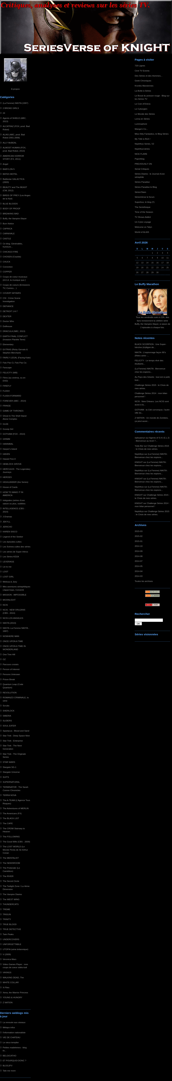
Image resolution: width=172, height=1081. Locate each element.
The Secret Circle (11, 881)
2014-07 (138, 561)
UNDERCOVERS (11, 939)
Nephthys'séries (142, 149)
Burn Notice (8, 223)
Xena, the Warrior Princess (15, 992)
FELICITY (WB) (10, 372)
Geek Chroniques (143, 80)
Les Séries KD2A (11, 556)
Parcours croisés (11, 664)
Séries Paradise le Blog (146, 187)
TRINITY (7, 919)
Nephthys (139, 454)
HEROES (7, 477)
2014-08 (138, 556)
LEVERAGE (8, 561)
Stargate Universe (11, 772)
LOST (5, 571)
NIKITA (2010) (9, 623)
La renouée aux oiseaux (14, 1022)
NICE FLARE (141, 154)
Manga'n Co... (141, 129)
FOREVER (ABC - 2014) (14, 401)
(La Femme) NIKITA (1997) (15, 103)
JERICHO (7, 526)
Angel (5, 164)
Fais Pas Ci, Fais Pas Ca (14, 362)
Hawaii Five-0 (9, 459)
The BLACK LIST (11, 818)
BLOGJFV (7, 1065)
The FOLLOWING (11, 836)
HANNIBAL (8, 444)
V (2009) (7, 954)
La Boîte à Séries (143, 91)
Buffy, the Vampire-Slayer (15, 218)
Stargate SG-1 (9, 767)
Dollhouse (7, 326)
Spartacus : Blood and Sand (16, 731)
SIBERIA (7, 716)
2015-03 (138, 531)
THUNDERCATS (11, 904)
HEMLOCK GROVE (12, 464)
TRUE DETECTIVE (12, 929)
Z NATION (7, 1002)
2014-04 (138, 571)
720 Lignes (140, 65)
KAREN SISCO (10, 531)
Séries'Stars (140, 192)
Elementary (8, 344)
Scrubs (6, 705)
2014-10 (138, 546)
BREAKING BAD (11, 213)
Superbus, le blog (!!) (144, 202)
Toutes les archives (144, 581)
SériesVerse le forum (144, 197)
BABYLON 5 (8, 169)
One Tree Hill (9, 654)
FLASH (6, 391)
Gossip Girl (8, 429)
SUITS (6, 777)
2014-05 (138, 566)
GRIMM (6, 439)
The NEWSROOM (11, 863)
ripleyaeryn (140, 437)
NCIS (5, 605)
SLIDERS (7, 720)
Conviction (8, 267)
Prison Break (9, 679)
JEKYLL (6, 521)
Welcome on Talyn (143, 227)
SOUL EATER (9, 725)
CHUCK (6, 261)
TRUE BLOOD (9, 924)
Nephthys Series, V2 (144, 144)
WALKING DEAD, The (13, 977)
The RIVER (8, 876)
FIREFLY (7, 386)
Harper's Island (10, 449)
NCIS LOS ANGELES (13, 618)
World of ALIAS (142, 232)
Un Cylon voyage (143, 222)
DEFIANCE (8, 306)
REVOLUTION (9, 692)
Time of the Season (144, 212)
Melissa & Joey (10, 581)
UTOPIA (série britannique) (15, 949)
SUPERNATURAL (11, 782)
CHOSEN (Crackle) (12, 256)
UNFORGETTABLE (12, 944)
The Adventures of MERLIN (16, 808)
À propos (15, 89)
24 (4, 113)
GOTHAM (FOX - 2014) (14, 434)
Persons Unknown (11, 674)
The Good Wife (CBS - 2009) (16, 841)
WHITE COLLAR (11, 982)
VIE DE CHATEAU (11, 1037)
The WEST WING (11, 899)
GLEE (5, 424)
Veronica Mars (9, 959)
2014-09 (138, 551)
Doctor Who (8, 321)
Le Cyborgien (141, 109)
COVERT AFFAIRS (12, 293)
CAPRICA (7, 228)
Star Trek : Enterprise (13, 740)
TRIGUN (7, 914)
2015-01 (138, 541)
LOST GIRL (8, 576)
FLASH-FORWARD (12, 396)
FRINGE (7, 405)
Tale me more (9, 1070)
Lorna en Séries (142, 119)
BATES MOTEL (10, 174)
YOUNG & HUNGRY (12, 997)
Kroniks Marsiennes (144, 85)
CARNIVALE (9, 233)
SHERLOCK (8, 710)
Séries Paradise (142, 182)
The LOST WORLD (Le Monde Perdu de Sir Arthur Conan (15, 849)
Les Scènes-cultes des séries (16, 546)
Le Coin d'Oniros (142, 104)
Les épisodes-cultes (12, 541)
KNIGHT (139, 462)
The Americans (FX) (12, 813)
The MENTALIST (11, 858)
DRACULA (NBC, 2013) (14, 331)
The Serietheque (142, 207)
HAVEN (6, 454)
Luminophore (141, 124)
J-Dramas (7, 516)
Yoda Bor (139, 446)
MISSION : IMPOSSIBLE (14, 595)
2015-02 (138, 536)
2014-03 (138, 576)
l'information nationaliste (14, 1032)
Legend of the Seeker (13, 536)
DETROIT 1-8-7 (10, 311)
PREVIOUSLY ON (143, 164)
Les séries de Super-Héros (15, 551)
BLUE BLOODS (10, 203)
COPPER (7, 271)
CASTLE (7, 238)
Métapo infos (9, 1027)
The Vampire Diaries (12, 894)
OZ (4, 659)
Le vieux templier (11, 1042)
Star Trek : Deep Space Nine (16, 735)
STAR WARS (9, 762)
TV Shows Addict (143, 217)
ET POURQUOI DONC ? (14, 1060)
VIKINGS (7, 972)
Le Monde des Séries (145, 114)
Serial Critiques (142, 169)
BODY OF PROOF (11, 208)
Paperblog (139, 159)
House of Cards (10, 487)
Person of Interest (11, 669)
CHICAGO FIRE (10, 252)
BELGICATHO (9, 1055)
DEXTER (7, 316)
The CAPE (8, 823)
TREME (6, 909)
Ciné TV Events (142, 70)
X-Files (6, 987)
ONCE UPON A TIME (13, 641)
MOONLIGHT (9, 600)
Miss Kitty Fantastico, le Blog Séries (152, 134)
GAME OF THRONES (13, 411)
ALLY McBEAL (10, 142)
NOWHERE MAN (11, 636)
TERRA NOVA (9, 795)
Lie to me (7, 566)
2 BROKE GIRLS (11, 108)
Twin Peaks (8, 934)
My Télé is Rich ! (142, 139)
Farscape (7, 367)
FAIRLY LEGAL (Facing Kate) (17, 357)
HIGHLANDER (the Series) (15, 482)
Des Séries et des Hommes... (148, 76)
